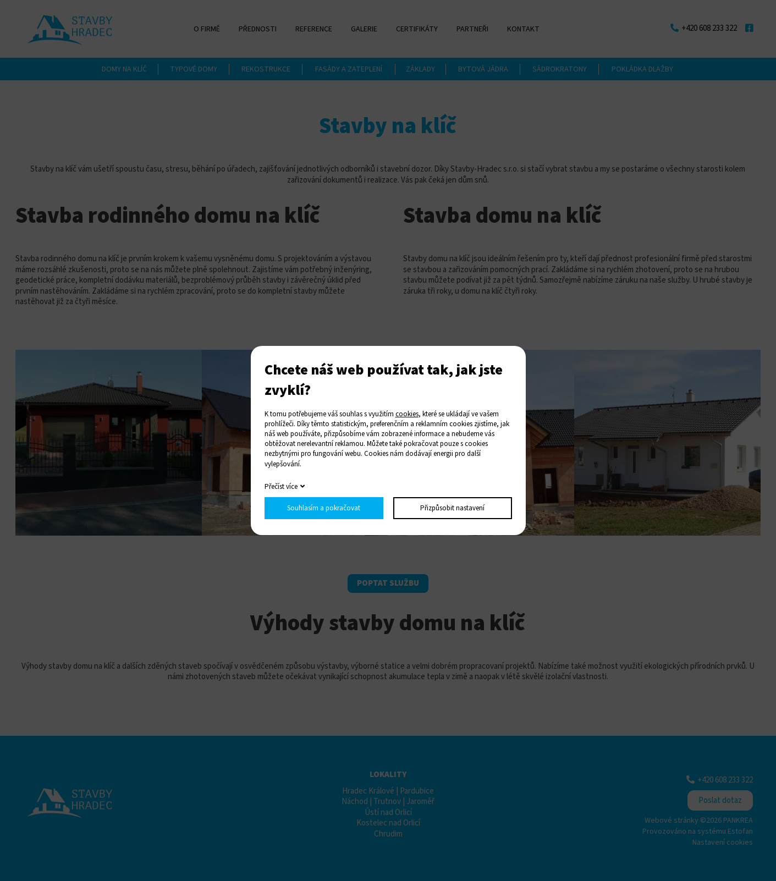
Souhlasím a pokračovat (323, 508)
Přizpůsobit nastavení (452, 508)
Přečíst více (281, 487)
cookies (407, 414)
